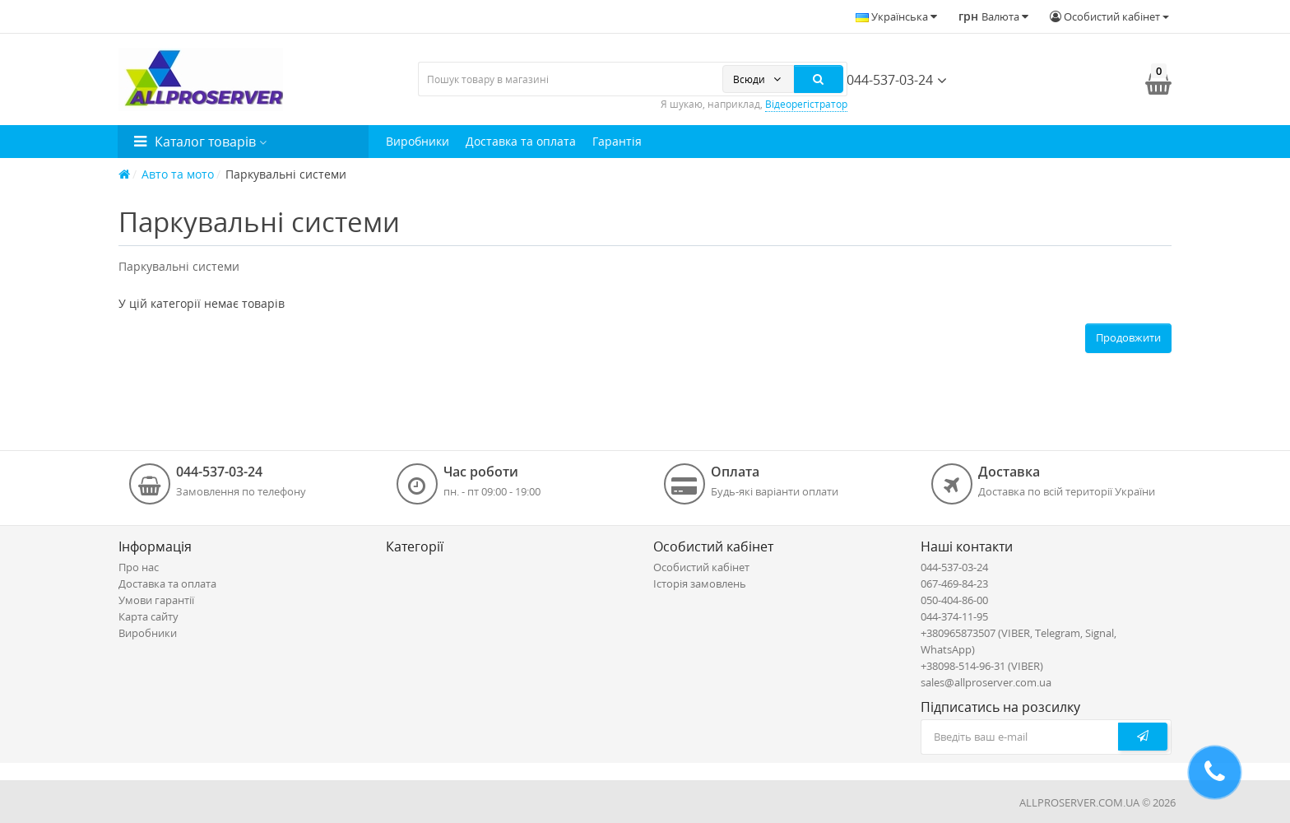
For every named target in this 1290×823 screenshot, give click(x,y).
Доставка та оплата (521, 141)
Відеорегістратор (806, 104)
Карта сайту (148, 616)
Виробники (417, 141)
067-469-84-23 (954, 583)
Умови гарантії (156, 600)
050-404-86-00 (954, 600)
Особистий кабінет (701, 567)
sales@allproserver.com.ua (986, 682)
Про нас (138, 567)
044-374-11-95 (954, 616)
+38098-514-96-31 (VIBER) (982, 665)
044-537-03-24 (882, 80)
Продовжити (1128, 337)
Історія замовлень (699, 583)
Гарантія (617, 141)
